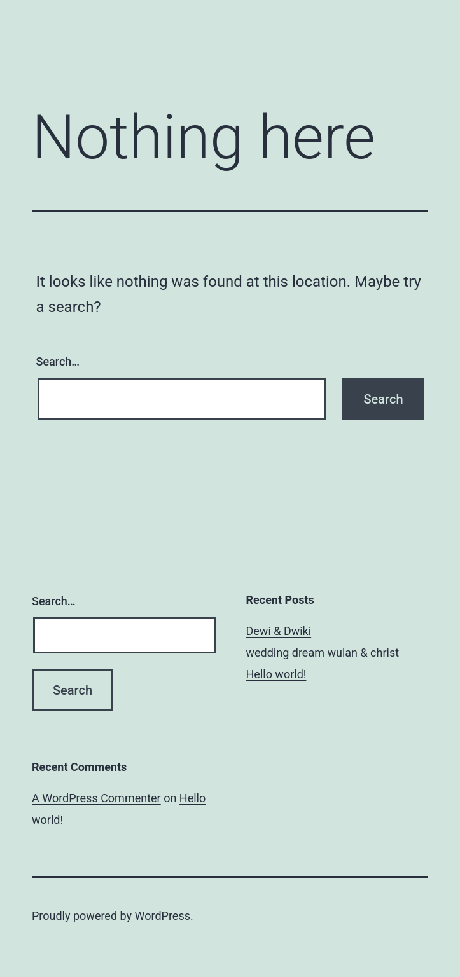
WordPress (162, 915)
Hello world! (276, 674)
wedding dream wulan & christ (323, 652)
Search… (58, 361)
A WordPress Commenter (96, 798)
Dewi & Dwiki (279, 631)
